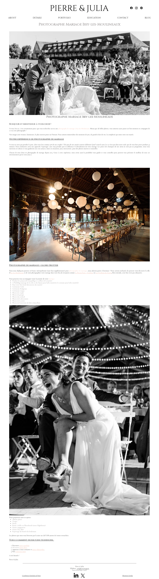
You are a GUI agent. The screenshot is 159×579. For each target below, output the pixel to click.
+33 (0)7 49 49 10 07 (83, 568)
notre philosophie (38, 550)
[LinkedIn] (76, 576)
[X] (83, 576)
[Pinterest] (141, 8)
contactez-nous (20, 552)
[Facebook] (131, 8)
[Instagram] (136, 8)
